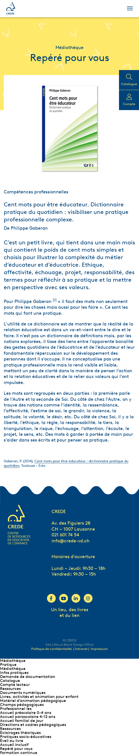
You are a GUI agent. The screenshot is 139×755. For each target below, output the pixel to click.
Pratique (8, 664)
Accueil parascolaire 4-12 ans (27, 716)
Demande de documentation (27, 676)
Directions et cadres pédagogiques (33, 724)
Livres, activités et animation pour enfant (39, 696)
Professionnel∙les (16, 708)
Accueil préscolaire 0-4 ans (25, 712)
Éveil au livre (11, 740)
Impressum (99, 649)
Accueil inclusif (14, 744)
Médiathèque (13, 660)
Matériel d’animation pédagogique (33, 700)
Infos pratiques (14, 672)
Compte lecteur (15, 684)
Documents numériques (23, 692)
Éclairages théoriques (20, 732)
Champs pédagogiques (22, 704)
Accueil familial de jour (21, 720)
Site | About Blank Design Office (70, 644)
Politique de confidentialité (51, 649)
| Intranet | (81, 649)
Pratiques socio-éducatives (25, 736)
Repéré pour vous (16, 748)
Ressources (10, 688)
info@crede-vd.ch (71, 541)
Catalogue (10, 680)
